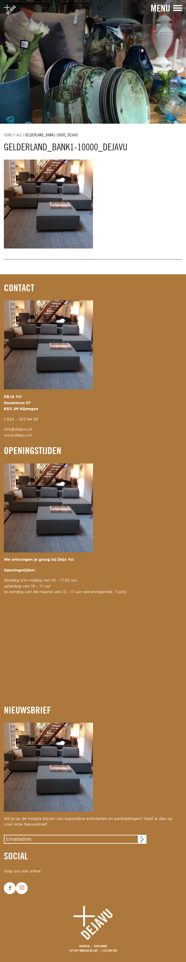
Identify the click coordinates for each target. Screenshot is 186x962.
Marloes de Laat (89, 951)
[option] (93, 62)
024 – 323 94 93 (22, 419)
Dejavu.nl (84, 946)
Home (8, 135)
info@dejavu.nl (18, 429)
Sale (18, 135)
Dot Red (112, 951)
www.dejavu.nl (17, 435)
